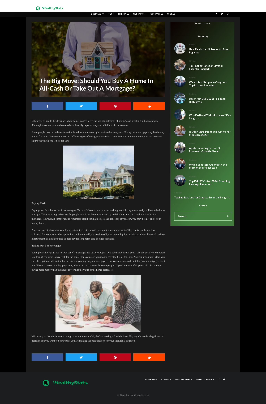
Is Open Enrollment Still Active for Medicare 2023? (209, 133)
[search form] (199, 216)
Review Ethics (183, 379)
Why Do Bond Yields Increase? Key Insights (210, 117)
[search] (228, 216)
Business (96, 13)
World (171, 13)
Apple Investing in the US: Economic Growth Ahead (204, 150)
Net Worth (139, 13)
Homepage (151, 379)
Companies (156, 13)
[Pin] (115, 106)
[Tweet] (81, 106)
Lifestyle (123, 13)
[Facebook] (219, 379)
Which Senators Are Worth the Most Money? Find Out (208, 166)
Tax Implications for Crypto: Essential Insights (206, 67)
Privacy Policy (205, 379)
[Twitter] (222, 14)
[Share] (47, 106)
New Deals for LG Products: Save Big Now (209, 51)
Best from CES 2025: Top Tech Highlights (207, 100)
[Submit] (149, 106)
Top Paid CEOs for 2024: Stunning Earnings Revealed (209, 183)
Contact (166, 379)
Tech (111, 13)
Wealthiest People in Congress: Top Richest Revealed (208, 84)
